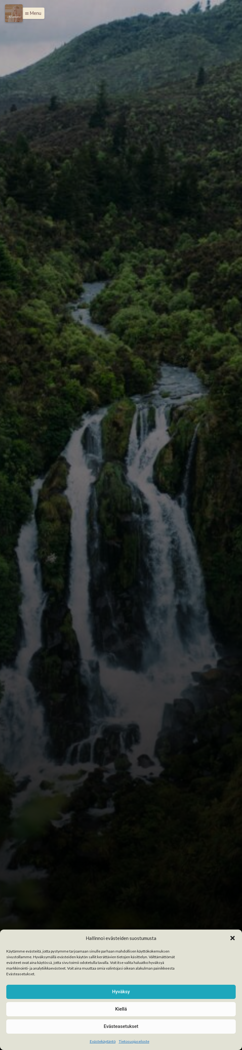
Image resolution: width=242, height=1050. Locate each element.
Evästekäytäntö (103, 1041)
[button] (232, 938)
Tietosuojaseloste (134, 1041)
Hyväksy (121, 992)
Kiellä (121, 1009)
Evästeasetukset (121, 1026)
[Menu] (14, 13)
